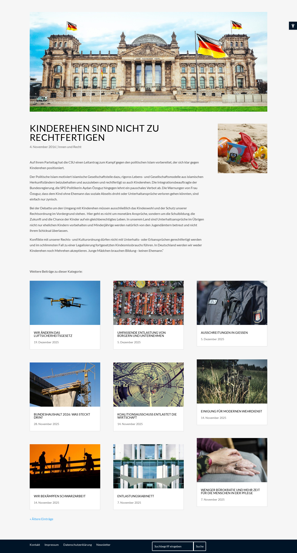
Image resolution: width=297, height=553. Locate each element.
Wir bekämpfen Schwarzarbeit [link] (60, 496)
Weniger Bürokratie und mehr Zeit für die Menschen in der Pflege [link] (230, 491)
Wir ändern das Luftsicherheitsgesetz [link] (53, 334)
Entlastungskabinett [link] (135, 496)
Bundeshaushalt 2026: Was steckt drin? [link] (62, 415)
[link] (293, 26)
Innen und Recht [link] (69, 147)
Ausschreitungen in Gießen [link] (224, 332)
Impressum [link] (52, 544)
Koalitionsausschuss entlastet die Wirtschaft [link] (147, 415)
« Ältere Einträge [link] (41, 519)
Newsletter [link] (103, 544)
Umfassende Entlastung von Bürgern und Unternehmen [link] (141, 334)
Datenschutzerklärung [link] (77, 544)
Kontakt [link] (35, 544)
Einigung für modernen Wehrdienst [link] (231, 411)
